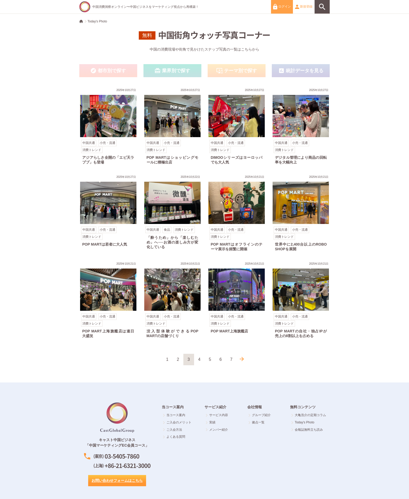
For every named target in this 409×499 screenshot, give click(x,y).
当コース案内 (174, 415)
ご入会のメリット (177, 422)
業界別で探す (172, 70)
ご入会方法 (172, 429)
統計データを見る (301, 70)
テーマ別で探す (237, 70)
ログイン (282, 6)
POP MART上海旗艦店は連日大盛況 (108, 301)
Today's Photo (97, 21)
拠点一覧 (256, 422)
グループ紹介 (260, 415)
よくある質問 (174, 437)
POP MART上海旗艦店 (236, 301)
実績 (210, 422)
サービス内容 (217, 415)
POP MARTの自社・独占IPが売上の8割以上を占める (301, 301)
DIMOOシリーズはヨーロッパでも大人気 (236, 127)
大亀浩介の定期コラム (308, 415)
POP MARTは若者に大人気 (108, 214)
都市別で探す (108, 70)
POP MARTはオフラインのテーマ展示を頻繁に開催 (236, 214)
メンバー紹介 (217, 429)
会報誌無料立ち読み (307, 429)
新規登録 (303, 7)
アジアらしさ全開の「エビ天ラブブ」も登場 (108, 127)
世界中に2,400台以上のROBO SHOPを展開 (301, 214)
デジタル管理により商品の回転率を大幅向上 (301, 127)
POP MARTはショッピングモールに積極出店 (172, 127)
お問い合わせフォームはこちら (117, 480)
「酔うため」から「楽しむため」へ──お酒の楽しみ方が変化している (172, 214)
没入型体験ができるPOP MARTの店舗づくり (172, 301)
